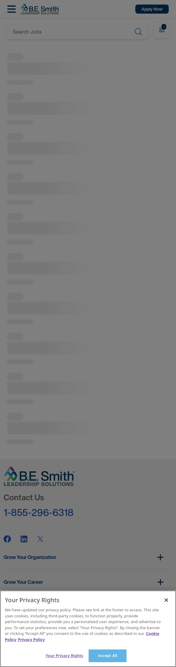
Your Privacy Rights (64, 655)
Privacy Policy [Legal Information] (31, 639)
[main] (88, 628)
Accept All (107, 655)
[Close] (166, 600)
